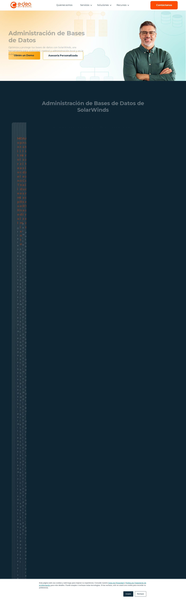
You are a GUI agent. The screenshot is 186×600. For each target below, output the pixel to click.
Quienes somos (64, 5)
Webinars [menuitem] (115, 576)
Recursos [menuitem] (117, 569)
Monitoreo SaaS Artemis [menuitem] (56, 573)
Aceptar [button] (128, 594)
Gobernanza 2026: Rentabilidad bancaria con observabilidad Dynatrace (38, 478)
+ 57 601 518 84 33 (162, 573)
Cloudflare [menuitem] (89, 574)
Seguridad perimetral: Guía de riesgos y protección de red (93, 478)
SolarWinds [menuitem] (89, 569)
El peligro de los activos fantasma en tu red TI (147, 478)
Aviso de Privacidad (116, 583)
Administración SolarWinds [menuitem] (57, 576)
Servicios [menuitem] (52, 569)
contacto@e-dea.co (163, 576)
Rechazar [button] (140, 594)
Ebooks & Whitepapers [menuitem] (121, 573)
